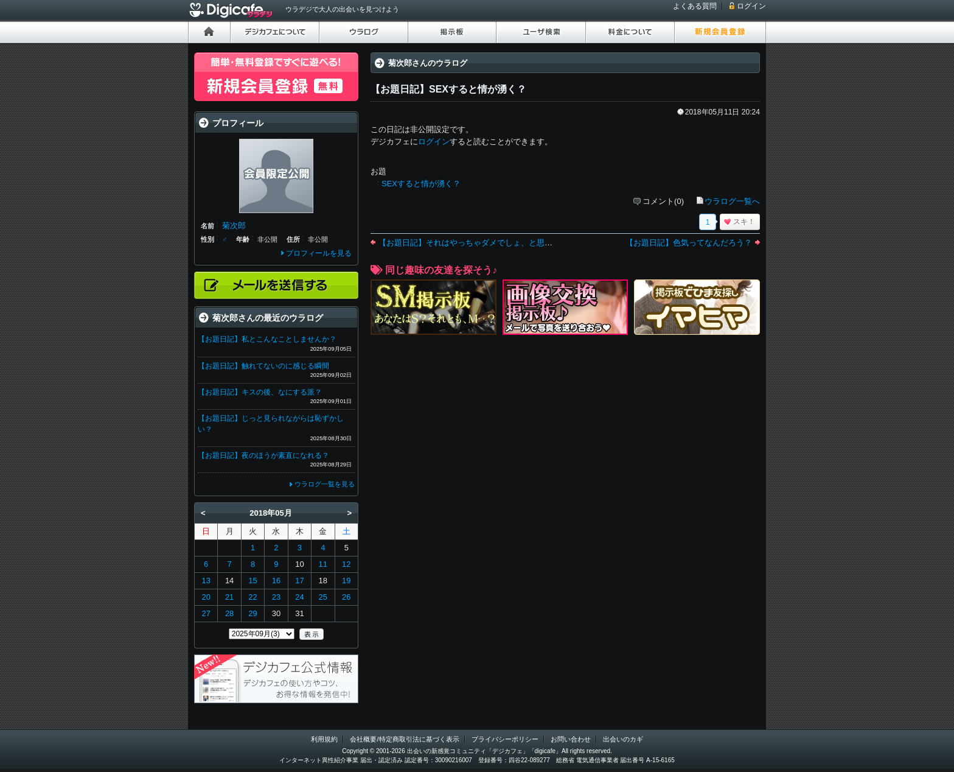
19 (346, 580)
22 (252, 597)
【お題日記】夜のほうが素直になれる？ (263, 455)
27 (205, 613)
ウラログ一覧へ (732, 201)
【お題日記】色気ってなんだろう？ (688, 242)
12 (346, 564)
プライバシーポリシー (505, 739)
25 (323, 597)
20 (205, 597)
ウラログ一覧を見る (324, 484)
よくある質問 (695, 6)
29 (252, 613)
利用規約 (324, 739)
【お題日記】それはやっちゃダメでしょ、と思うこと (473, 242)
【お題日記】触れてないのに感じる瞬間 (263, 366)
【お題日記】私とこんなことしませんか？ (267, 339)
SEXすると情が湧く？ (421, 183)
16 (276, 580)
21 (229, 597)
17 (299, 580)
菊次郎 (234, 225)
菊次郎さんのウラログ (427, 63)
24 (299, 597)
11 (323, 564)
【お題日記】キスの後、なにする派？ (260, 392)
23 (276, 597)
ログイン (751, 6)
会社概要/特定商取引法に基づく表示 (404, 739)
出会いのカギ (623, 739)
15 (252, 580)
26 (346, 597)
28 (229, 613)
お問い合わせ (571, 739)
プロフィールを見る (319, 253)
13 (205, 580)
